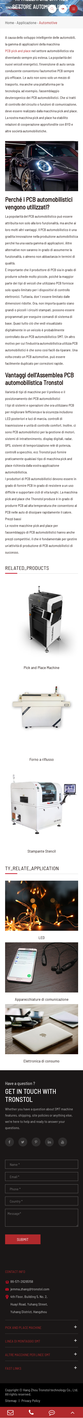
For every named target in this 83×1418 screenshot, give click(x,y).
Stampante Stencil (41, 851)
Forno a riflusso (41, 759)
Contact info (15, 1271)
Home (9, 22)
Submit (23, 1239)
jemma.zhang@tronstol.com (27, 1289)
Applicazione (26, 22)
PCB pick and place (18, 51)
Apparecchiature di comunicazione (41, 999)
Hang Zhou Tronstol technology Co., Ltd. (50, 1390)
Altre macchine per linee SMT (41, 1354)
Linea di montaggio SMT (41, 1340)
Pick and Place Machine (41, 667)
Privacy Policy (30, 1400)
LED (42, 937)
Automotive (48, 22)
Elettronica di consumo (41, 1060)
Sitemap (11, 1400)
